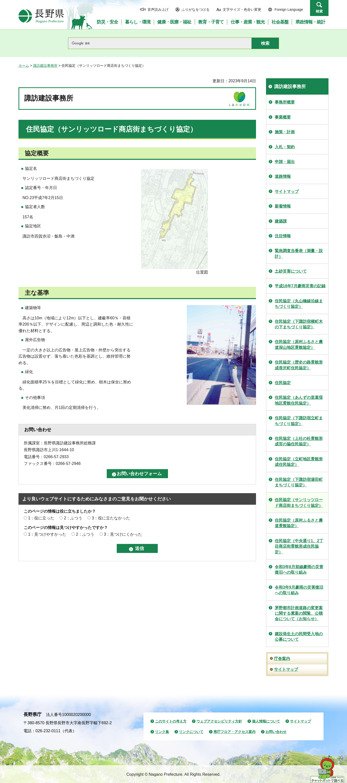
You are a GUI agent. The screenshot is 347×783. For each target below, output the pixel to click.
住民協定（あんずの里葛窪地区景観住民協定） (299, 400)
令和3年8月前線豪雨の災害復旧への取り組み (299, 569)
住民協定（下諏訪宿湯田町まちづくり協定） (299, 482)
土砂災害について (291, 271)
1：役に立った (41, 518)
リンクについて (191, 732)
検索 (319, 11)
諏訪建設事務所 (45, 66)
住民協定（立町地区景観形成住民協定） (299, 462)
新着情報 (283, 206)
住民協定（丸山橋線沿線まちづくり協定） (299, 304)
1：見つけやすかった (47, 534)
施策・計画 (285, 132)
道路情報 (283, 176)
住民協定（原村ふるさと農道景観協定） (299, 523)
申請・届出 (285, 162)
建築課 (281, 221)
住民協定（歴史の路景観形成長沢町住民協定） (299, 365)
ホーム (23, 66)
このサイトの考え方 (170, 721)
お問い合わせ (276, 732)
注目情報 (283, 236)
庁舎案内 (282, 658)
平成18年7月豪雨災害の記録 (300, 286)
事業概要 (283, 117)
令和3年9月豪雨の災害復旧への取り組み (299, 590)
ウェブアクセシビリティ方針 (219, 721)
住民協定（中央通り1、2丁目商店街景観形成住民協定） (299, 546)
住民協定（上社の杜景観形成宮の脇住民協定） (299, 441)
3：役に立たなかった (111, 518)
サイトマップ (287, 191)
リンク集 (162, 732)
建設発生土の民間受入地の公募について (299, 636)
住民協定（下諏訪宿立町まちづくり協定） (299, 421)
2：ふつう (73, 518)
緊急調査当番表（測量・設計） (299, 253)
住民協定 (283, 383)
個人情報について (266, 721)
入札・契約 (285, 147)
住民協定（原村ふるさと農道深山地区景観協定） (299, 344)
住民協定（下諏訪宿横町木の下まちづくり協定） (299, 324)
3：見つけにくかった (123, 534)
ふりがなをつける (196, 10)
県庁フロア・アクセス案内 (235, 732)
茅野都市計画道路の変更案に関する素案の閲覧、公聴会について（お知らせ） (299, 613)
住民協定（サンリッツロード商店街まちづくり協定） (299, 502)
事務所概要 (285, 102)
